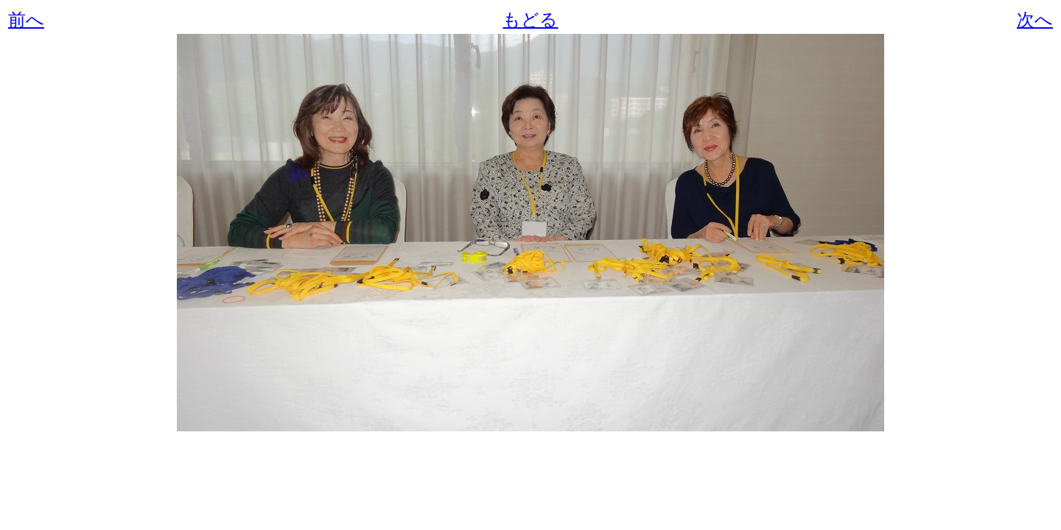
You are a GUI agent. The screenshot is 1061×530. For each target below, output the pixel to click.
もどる (530, 19)
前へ (26, 19)
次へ (1035, 19)
